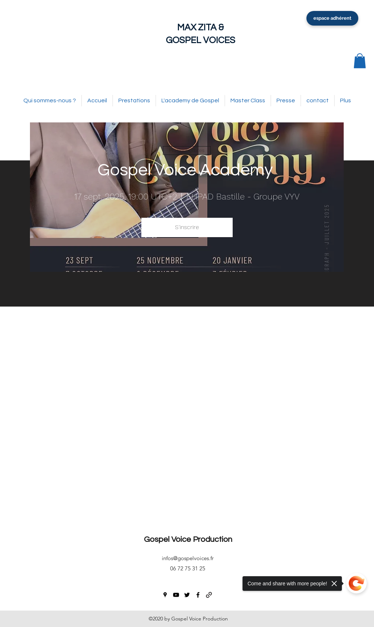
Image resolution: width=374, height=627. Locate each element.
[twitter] (187, 594)
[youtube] (176, 594)
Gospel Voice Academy (187, 170)
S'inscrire (187, 227)
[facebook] (198, 594)
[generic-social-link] (209, 594)
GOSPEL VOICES (200, 40)
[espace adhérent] (332, 18)
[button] (360, 60)
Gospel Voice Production (188, 539)
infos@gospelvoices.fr (188, 558)
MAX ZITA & (200, 27)
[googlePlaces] (165, 594)
